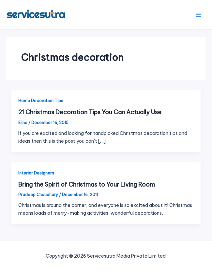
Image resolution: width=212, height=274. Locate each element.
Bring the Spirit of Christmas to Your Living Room (86, 184)
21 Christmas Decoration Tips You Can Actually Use (89, 112)
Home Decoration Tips (40, 100)
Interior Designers (36, 172)
